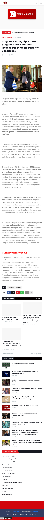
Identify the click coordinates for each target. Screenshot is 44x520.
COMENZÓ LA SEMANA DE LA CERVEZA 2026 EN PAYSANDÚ (27, 389)
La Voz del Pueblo (7, 471)
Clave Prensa (6, 477)
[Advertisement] (22, 24)
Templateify (16, 511)
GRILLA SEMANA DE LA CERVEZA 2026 (23, 32)
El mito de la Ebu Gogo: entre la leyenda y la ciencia (26, 381)
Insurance (5, 485)
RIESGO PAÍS (23, 514)
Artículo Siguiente (35, 354)
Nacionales (17, 38)
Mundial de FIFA (7, 494)
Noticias (18, 287)
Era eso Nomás (7, 468)
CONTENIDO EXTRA (9, 451)
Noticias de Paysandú (9, 459)
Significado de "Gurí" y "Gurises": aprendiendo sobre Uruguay (23, 398)
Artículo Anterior (8, 354)
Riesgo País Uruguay (8, 474)
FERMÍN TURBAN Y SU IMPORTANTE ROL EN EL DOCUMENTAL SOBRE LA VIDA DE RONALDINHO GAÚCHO (27, 442)
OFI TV (4, 491)
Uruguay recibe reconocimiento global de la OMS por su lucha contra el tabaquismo (11, 344)
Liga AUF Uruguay (7, 488)
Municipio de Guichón (9, 462)
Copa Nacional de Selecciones (12, 482)
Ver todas (38, 298)
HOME (9, 514)
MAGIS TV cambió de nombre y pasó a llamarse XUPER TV (25, 372)
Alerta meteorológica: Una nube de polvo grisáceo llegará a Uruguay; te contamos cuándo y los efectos (32, 319)
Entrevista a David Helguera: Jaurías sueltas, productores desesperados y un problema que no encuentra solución (25, 432)
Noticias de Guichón (8, 456)
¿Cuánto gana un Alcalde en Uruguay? (25, 405)
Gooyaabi (34, 511)
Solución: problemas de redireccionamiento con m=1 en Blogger (27, 423)
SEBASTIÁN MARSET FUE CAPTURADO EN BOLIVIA (10, 318)
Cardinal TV (5, 479)
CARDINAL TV (33, 514)
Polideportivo (6, 465)
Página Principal (7, 38)
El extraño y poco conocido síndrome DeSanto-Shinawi (24, 414)
